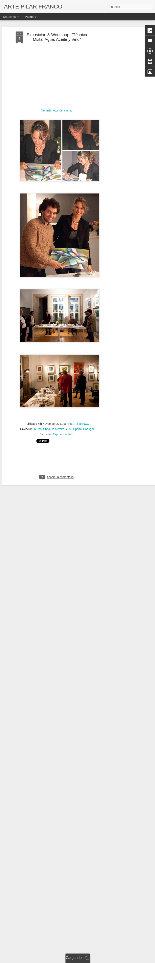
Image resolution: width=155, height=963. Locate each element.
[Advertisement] (120, 95)
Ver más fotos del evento (56, 110)
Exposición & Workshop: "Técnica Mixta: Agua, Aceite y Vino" (57, 37)
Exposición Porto (63, 434)
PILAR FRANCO (78, 423)
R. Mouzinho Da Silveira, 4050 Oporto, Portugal (64, 429)
